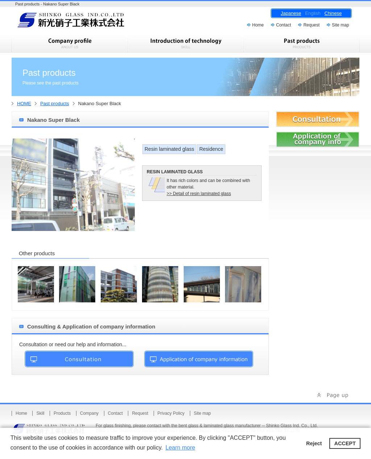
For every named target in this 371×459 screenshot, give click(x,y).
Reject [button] (314, 443)
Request (311, 25)
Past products (54, 103)
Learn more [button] (180, 447)
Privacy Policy (171, 413)
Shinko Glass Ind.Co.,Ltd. (84, 22)
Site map (340, 25)
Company (89, 413)
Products (62, 413)
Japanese (291, 13)
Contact (283, 25)
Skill (40, 413)
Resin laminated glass (169, 149)
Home (258, 25)
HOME (24, 103)
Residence (211, 149)
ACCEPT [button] (345, 443)
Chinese (333, 13)
